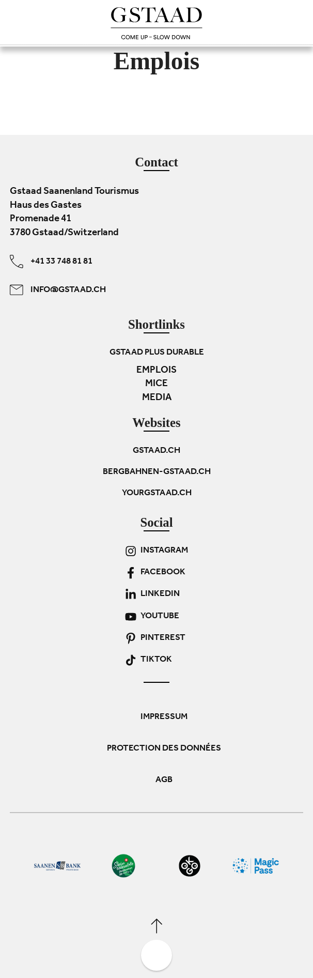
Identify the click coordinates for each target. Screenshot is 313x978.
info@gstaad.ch (58, 290)
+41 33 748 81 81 (51, 261)
